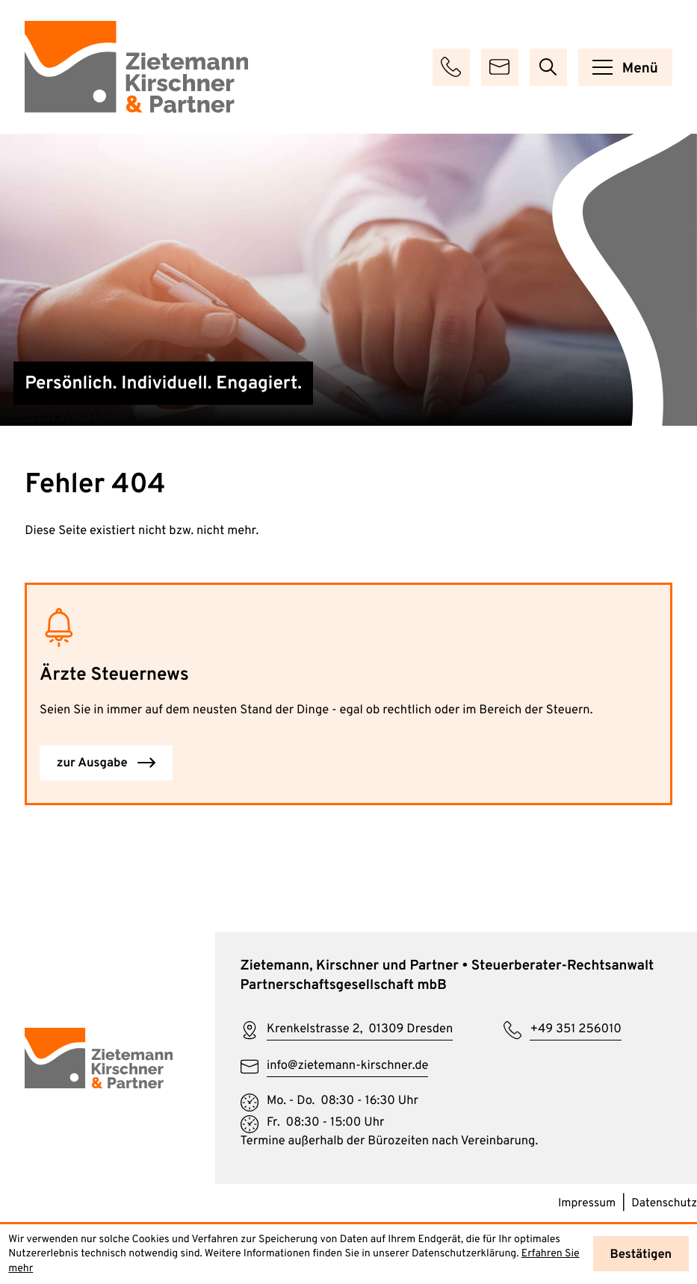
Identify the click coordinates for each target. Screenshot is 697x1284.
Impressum (587, 1203)
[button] (451, 67)
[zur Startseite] (136, 67)
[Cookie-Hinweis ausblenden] (641, 1253)
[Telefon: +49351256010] (563, 1030)
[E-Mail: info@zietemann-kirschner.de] (499, 67)
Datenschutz (664, 1203)
